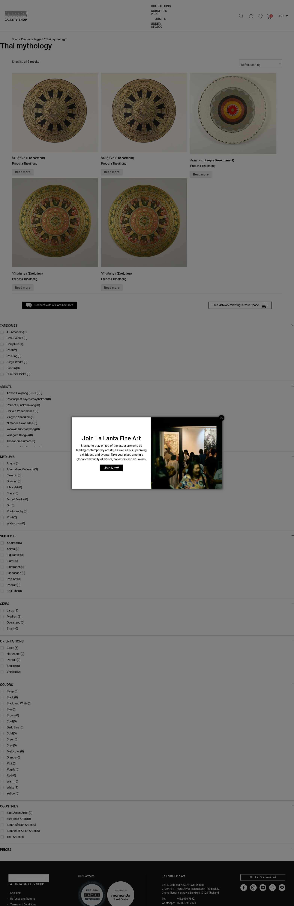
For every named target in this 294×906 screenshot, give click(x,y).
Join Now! (111, 468)
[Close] (221, 418)
